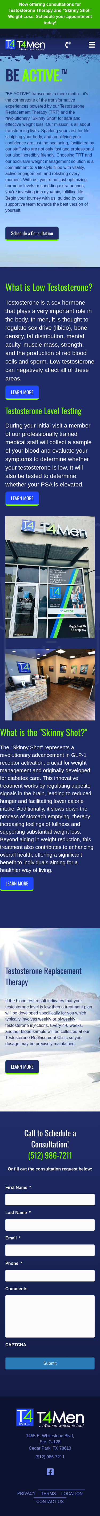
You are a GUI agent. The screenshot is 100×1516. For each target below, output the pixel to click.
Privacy (26, 1493)
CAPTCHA (15, 1345)
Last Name (18, 1212)
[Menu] (91, 44)
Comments (16, 1289)
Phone (13, 1263)
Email (13, 1238)
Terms (48, 1493)
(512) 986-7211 (50, 1457)
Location (72, 1493)
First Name (18, 1187)
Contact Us (50, 1501)
